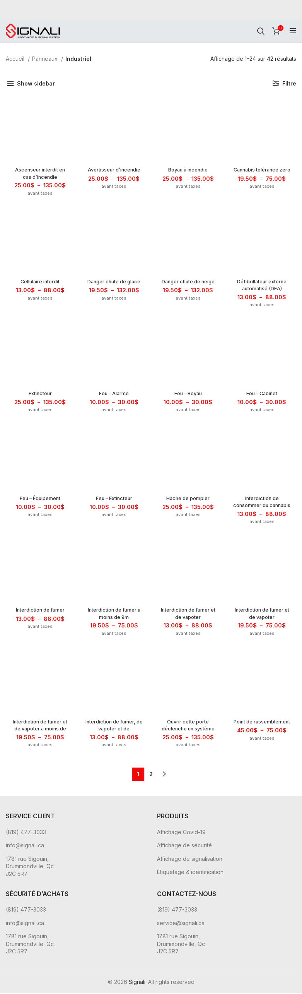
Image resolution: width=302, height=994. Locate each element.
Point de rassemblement (263, 728)
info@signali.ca (25, 846)
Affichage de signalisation (189, 860)
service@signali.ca (181, 923)
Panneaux (45, 58)
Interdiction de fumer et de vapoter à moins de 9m (39, 732)
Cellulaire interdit (39, 282)
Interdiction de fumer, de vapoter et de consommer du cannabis (114, 735)
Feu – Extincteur (114, 500)
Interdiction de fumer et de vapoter (188, 615)
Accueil (16, 58)
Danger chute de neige (188, 286)
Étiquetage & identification (190, 873)
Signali (137, 983)
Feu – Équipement (39, 500)
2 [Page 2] (151, 775)
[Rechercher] (260, 31)
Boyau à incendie (188, 170)
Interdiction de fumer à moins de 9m (113, 615)
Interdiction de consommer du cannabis (263, 507)
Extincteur (39, 394)
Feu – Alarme (114, 394)
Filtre (289, 83)
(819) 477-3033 (26, 832)
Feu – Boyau (188, 394)
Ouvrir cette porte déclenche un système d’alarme (188, 732)
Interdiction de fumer (39, 612)
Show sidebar (36, 83)
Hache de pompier (188, 500)
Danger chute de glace (113, 286)
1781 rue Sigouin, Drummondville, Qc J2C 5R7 (30, 867)
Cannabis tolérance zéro (263, 173)
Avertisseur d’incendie (114, 173)
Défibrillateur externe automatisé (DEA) (263, 286)
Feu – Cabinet (262, 394)
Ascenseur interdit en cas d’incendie (39, 173)
